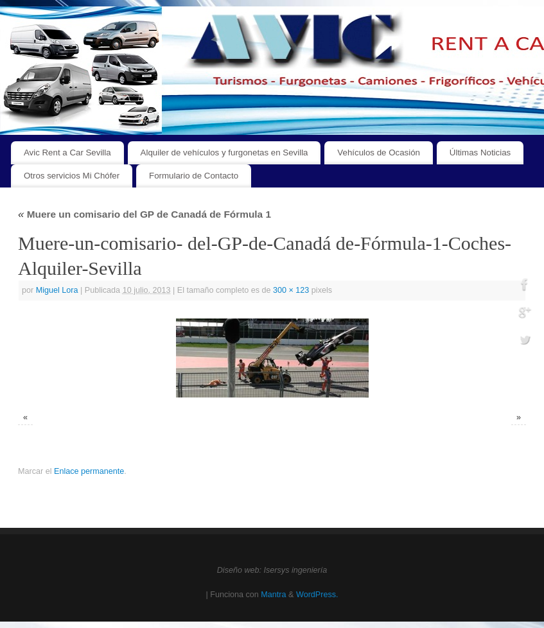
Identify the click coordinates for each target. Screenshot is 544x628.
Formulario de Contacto (193, 175)
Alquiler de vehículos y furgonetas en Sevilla (224, 152)
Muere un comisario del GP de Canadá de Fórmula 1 (144, 214)
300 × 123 (291, 290)
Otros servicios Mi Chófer (71, 175)
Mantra (273, 594)
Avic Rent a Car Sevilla (67, 152)
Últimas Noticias (480, 152)
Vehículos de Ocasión (378, 152)
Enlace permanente (89, 471)
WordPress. (317, 594)
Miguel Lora (57, 290)
